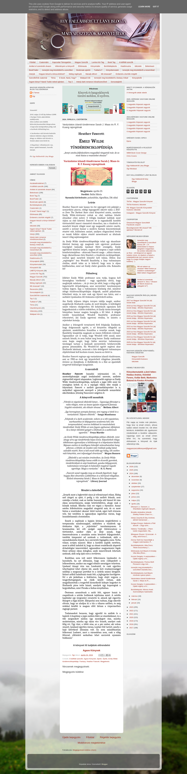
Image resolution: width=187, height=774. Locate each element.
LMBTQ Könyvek (36, 271)
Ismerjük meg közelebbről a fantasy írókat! (111, 78)
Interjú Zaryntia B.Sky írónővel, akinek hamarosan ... (143, 519)
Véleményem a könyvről (64, 66)
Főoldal (33, 62)
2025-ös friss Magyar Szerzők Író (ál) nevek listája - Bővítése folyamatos (141, 343)
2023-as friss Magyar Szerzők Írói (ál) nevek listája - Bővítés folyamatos (141, 333)
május (134, 500)
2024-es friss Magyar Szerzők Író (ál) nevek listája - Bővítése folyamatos (141, 338)
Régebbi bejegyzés (110, 737)
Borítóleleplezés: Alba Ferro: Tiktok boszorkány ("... (142, 546)
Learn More (144, 6)
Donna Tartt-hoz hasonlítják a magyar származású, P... (142, 541)
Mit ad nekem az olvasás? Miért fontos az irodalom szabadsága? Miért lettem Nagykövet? (146, 269)
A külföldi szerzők (126, 62)
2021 (131, 614)
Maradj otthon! (91, 74)
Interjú (32, 234)
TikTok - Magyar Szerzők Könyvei (140, 201)
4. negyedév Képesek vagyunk (139, 110)
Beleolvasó (149, 66)
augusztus (135, 490)
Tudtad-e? (98, 70)
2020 (131, 617)
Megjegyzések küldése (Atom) (84, 750)
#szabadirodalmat (37, 183)
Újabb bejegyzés (71, 737)
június (133, 497)
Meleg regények (75, 74)
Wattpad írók (85, 78)
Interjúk (32, 74)
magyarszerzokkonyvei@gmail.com (142, 448)
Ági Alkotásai (132, 169)
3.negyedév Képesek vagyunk (138, 107)
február (134, 599)
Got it (156, 6)
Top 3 (70, 82)
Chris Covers (132, 156)
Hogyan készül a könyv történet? (42, 221)
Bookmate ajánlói (83, 70)
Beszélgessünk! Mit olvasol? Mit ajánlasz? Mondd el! (139, 229)
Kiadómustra (126, 66)
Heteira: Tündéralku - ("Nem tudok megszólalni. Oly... (142, 530)
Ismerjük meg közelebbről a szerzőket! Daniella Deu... (142, 568)
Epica (129, 141)
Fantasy (82, 661)
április (133, 504)
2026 (131, 467)
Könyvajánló (34, 261)
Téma (53, 78)
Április (105, 659)
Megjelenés (104, 661)
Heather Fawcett (93, 661)
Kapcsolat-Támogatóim (61, 62)
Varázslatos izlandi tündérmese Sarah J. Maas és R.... (143, 580)
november (135, 480)
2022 (131, 611)
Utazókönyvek (35, 308)
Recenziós (34, 289)
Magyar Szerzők (81, 62)
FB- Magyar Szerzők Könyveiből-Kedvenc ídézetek (139, 209)
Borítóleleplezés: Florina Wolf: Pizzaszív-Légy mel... (142, 563)
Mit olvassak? (106, 74)
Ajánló (99, 659)
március (134, 596)
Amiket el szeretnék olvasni (40, 66)
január (134, 603)
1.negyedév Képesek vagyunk (138, 104)
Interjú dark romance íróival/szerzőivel (91, 82)
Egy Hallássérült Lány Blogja (43, 156)
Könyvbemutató (112, 70)
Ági (33, 96)
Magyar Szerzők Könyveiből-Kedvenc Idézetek (140, 359)
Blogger (105, 764)
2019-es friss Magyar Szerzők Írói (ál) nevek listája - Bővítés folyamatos (141, 312)
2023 (131, 607)
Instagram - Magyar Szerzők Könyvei (141, 213)
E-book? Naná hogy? (38, 211)
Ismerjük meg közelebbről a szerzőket (57, 70)
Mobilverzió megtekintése (91, 742)
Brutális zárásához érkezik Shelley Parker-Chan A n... (142, 513)
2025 (131, 470)
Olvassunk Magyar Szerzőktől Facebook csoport (138, 224)
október (134, 483)
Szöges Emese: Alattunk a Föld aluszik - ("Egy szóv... (143, 524)
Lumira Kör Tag (98, 62)
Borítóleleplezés (110, 66)
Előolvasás (82, 66)
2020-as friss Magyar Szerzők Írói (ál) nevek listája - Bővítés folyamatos (141, 317)
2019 (131, 621)
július (133, 493)
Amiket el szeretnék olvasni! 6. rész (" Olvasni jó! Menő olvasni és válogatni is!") (147, 283)
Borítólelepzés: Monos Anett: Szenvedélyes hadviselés (142, 591)
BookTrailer (33, 70)
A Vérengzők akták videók (137, 93)
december (135, 476)
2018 (131, 624)
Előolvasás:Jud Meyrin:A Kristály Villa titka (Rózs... (143, 552)
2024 (131, 473)
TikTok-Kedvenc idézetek (136, 205)
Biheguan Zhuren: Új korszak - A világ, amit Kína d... (143, 535)
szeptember (136, 487)
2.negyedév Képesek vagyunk (138, 125)
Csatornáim (44, 62)
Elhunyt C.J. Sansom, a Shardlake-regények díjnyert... (143, 508)
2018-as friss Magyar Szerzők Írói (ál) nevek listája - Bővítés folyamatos (141, 307)
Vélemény (34, 311)
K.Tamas (35, 93)
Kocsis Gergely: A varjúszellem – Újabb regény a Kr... (143, 557)
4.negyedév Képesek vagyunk (138, 131)
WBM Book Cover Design (136, 153)
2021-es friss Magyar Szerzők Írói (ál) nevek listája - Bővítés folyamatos (141, 322)
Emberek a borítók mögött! (126, 74)
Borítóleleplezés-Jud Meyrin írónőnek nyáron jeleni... (142, 574)
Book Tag (111, 62)
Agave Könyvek (90, 659)
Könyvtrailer (95, 66)
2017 (131, 628)
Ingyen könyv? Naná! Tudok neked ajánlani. (46, 82)
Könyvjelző (34, 267)
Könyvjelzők (137, 78)
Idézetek (138, 66)
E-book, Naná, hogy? (67, 78)
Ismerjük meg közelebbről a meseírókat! (138, 70)
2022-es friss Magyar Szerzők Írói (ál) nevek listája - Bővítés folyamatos (141, 328)
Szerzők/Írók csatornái (38, 78)
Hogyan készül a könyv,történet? (52, 74)
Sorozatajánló (116, 82)
